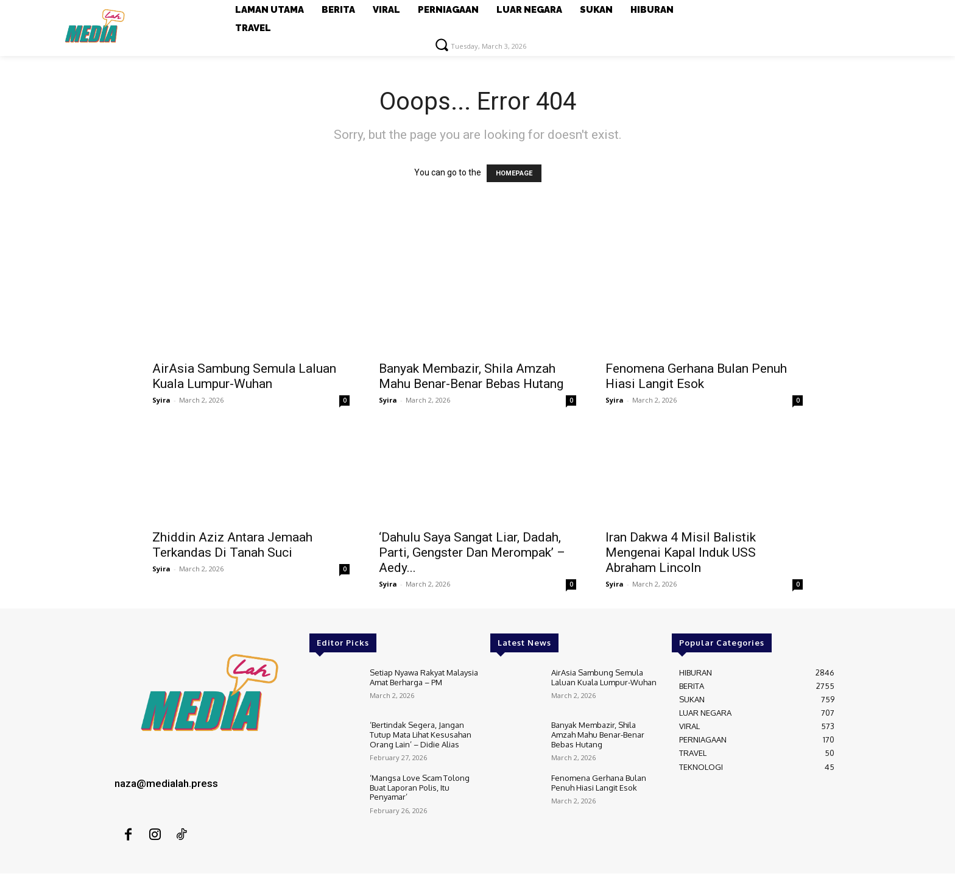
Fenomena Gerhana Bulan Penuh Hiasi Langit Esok (696, 376)
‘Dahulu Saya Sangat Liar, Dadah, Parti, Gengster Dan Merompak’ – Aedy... (472, 552)
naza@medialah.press (166, 783)
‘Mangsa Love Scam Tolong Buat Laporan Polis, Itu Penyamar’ (420, 787)
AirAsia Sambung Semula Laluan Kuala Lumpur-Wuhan (244, 376)
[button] (441, 44)
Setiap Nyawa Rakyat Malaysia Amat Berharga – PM (424, 677)
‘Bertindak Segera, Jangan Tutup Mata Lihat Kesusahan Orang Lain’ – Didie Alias (420, 734)
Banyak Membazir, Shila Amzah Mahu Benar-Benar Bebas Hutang (471, 376)
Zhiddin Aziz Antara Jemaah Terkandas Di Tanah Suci (232, 545)
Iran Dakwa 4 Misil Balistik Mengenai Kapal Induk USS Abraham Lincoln (680, 552)
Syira (161, 399)
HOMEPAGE (514, 173)
